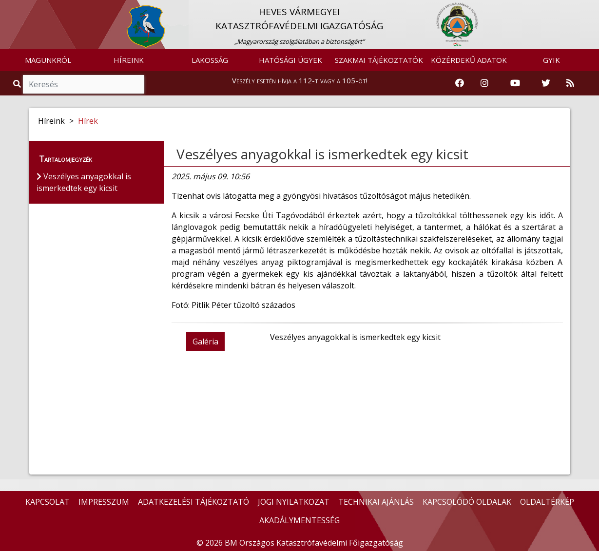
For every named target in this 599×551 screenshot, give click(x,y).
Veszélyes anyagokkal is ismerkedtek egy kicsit (322, 154)
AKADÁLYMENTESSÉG (299, 520)
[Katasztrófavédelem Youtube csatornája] (515, 83)
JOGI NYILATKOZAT (293, 501)
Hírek (88, 120)
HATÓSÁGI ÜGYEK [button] (290, 60)
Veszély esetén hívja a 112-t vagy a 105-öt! (299, 80)
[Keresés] (83, 84)
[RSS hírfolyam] (570, 83)
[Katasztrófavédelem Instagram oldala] (484, 83)
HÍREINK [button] (129, 60)
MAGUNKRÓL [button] (48, 60)
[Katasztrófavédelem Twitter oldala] (546, 83)
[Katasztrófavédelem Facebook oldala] (459, 83)
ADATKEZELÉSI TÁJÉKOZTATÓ (193, 501)
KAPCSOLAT (47, 501)
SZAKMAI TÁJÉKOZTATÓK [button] (379, 60)
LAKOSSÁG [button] (210, 60)
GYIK (551, 60)
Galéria (205, 341)
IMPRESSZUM (103, 501)
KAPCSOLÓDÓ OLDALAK (467, 501)
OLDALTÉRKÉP (547, 501)
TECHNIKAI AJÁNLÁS (376, 501)
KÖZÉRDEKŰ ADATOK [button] (469, 60)
